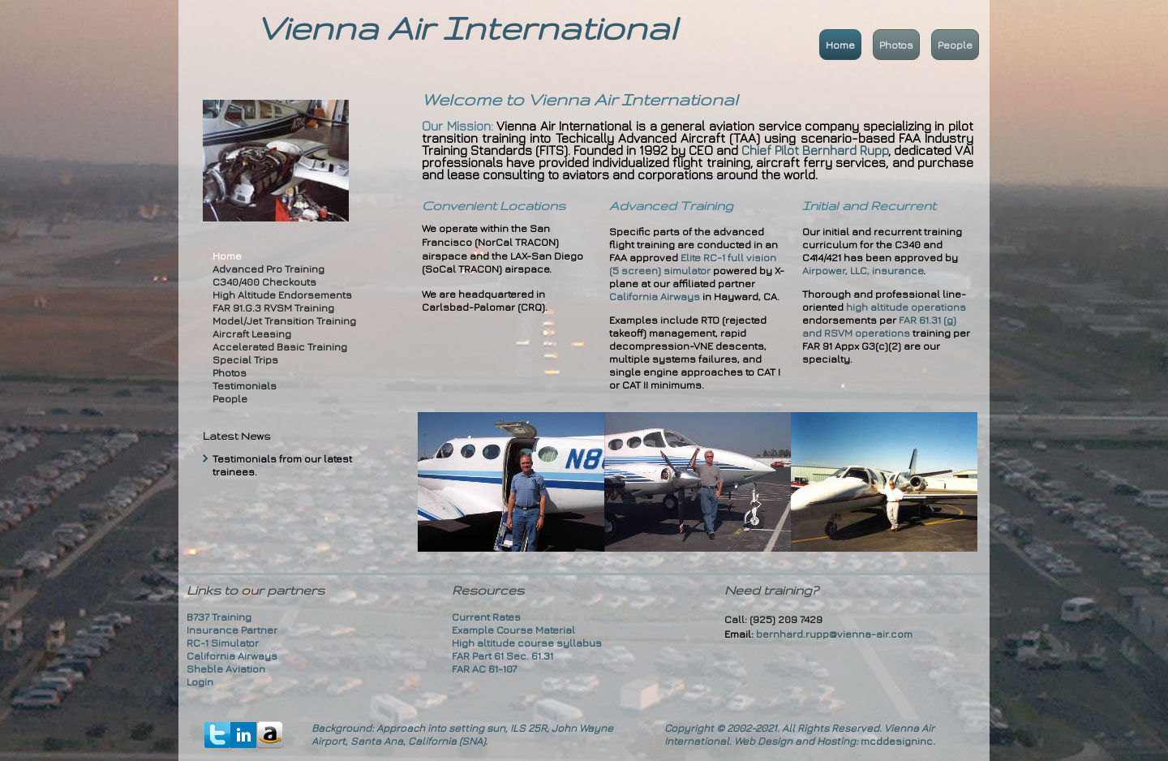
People (955, 44)
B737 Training (219, 616)
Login (200, 681)
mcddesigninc (897, 740)
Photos (896, 44)
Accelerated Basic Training (280, 346)
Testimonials (245, 385)
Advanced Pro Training (268, 268)
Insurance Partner (232, 629)
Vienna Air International (466, 27)
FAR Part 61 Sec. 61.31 (502, 655)
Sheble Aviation (226, 668)
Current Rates (486, 616)
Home (840, 44)
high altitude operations (906, 306)
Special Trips (245, 359)
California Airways (654, 296)
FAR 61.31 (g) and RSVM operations (879, 326)
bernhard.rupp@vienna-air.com (834, 633)
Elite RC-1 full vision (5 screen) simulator (692, 264)
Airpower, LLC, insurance (862, 270)
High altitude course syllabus (527, 642)
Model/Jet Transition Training (284, 320)
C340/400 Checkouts (264, 281)
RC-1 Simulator (223, 642)
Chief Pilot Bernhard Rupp (814, 150)
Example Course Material (513, 629)
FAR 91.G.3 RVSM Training (273, 307)
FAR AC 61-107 (484, 668)
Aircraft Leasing (252, 333)
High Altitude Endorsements (282, 294)
